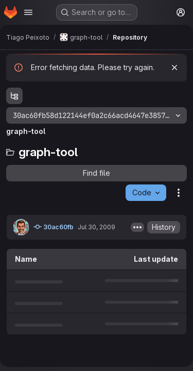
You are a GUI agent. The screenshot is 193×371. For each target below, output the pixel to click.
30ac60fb (53, 227)
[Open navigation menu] (28, 12)
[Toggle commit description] (137, 227)
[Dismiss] (174, 67)
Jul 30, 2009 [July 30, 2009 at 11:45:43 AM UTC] (96, 227)
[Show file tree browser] (14, 96)
